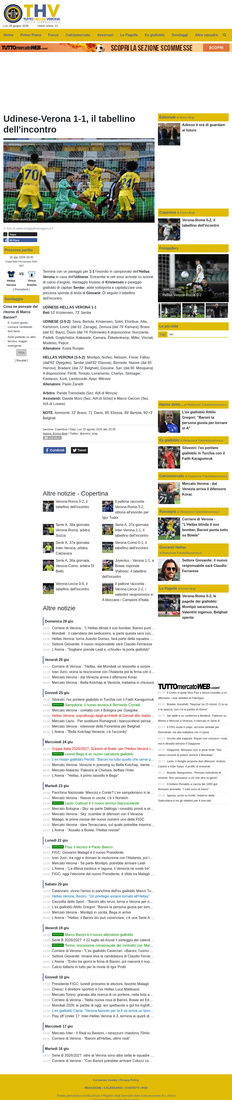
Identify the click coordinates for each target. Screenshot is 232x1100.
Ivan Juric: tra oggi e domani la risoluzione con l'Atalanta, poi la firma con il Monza (116, 858)
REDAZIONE (93, 1087)
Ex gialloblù (169, 440)
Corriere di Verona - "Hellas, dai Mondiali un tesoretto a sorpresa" (103, 666)
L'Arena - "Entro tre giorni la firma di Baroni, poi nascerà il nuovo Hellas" (109, 961)
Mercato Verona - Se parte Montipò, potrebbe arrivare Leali (98, 863)
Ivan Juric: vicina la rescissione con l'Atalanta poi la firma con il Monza (107, 672)
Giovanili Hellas (172, 547)
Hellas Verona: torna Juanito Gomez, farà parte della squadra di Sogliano (110, 639)
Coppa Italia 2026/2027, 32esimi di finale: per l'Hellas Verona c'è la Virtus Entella (116, 749)
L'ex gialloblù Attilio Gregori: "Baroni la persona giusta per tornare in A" (107, 907)
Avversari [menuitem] (105, 35)
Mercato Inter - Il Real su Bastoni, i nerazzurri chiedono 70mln (101, 1033)
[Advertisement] (98, 471)
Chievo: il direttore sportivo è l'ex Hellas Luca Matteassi (95, 989)
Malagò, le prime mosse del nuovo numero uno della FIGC (98, 819)
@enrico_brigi (88, 433)
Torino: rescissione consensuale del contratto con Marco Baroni (108, 945)
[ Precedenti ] (21, 289)
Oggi (163, 334)
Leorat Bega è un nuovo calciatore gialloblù (92, 754)
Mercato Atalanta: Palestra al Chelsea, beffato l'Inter (93, 770)
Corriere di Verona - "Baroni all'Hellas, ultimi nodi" (91, 1038)
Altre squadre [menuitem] (206, 35)
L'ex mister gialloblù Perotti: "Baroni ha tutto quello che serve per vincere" (110, 759)
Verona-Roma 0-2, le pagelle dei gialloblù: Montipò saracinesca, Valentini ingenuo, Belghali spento (205, 606)
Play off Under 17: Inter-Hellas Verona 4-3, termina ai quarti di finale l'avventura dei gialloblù (124, 1016)
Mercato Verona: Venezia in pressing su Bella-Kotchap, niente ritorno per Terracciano (119, 765)
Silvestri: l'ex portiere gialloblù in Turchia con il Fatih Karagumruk (103, 699)
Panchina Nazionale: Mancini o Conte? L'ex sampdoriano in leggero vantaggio (114, 792)
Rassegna (167, 511)
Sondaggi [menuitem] (180, 35)
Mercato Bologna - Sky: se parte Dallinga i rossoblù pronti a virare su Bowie (111, 809)
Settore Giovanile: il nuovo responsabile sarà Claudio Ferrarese (102, 644)
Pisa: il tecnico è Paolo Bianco (82, 847)
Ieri (171, 334)
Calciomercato (171, 476)
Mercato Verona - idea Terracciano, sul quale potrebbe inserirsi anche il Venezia (115, 825)
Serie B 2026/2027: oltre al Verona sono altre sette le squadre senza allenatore (114, 1055)
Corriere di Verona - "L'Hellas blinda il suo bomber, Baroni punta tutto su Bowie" (115, 628)
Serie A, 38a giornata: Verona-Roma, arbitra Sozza (73, 530)
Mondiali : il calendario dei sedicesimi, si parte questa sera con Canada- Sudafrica (117, 633)
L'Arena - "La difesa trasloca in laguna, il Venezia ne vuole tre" (101, 868)
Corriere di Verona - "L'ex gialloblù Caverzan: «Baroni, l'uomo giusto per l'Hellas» (116, 951)
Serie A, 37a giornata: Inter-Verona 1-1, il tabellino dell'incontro (132, 530)
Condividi (54, 450)
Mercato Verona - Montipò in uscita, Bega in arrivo (91, 912)
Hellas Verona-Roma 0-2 (181, 295)
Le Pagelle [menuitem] (129, 35)
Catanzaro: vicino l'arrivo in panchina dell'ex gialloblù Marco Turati (104, 891)
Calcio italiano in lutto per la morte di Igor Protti (89, 967)
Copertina (61, 429)
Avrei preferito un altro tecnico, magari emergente (22, 341)
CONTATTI (132, 1087)
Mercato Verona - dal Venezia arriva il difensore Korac (94, 677)
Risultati (21, 360)
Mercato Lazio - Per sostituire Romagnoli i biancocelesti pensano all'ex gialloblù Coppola (122, 721)
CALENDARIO (113, 1087)
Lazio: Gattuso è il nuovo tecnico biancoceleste (95, 803)
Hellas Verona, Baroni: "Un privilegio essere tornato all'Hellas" (101, 896)
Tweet (79, 450)
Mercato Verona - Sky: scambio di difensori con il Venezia (97, 814)
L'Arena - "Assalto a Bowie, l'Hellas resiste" (86, 830)
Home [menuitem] (8, 35)
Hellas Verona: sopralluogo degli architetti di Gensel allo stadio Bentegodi (110, 716)
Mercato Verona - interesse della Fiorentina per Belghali (96, 726)
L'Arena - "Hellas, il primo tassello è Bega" (85, 775)
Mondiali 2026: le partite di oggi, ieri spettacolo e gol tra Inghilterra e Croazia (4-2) (116, 1005)
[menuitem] (224, 35)
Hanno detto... (171, 404)
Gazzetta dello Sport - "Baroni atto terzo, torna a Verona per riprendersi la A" (112, 902)
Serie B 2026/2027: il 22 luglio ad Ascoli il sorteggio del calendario (104, 940)
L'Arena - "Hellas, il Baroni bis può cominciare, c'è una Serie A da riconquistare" (115, 918)
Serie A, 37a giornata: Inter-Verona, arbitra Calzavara (73, 548)
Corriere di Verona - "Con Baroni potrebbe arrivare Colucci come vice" (107, 1061)
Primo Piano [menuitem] (31, 35)
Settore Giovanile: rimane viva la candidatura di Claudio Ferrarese (104, 956)
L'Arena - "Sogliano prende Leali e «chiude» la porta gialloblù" (101, 649)
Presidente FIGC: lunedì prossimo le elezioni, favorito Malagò (100, 984)
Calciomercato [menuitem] (78, 35)
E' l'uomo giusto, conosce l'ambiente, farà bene (20, 327)
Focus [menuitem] (53, 35)
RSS (144, 1087)
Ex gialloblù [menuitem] (155, 35)
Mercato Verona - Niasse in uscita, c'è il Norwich (90, 798)
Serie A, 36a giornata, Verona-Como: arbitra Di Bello (75, 566)
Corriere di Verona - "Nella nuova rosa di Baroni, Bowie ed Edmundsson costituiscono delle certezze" (132, 1000)
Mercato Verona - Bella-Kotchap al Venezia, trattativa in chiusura (103, 682)
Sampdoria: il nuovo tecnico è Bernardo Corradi (96, 705)
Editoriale (167, 117)
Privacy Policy (129, 1080)
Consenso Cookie (105, 1080)
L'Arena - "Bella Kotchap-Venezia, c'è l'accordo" (89, 732)
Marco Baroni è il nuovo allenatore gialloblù (92, 935)
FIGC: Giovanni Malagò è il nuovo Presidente (88, 852)
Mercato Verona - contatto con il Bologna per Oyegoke (95, 710)
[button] (21, 352)
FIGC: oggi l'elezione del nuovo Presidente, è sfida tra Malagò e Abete (107, 874)
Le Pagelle (168, 588)
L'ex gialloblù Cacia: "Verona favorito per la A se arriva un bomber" (104, 1011)
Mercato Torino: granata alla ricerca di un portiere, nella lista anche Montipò (111, 995)
